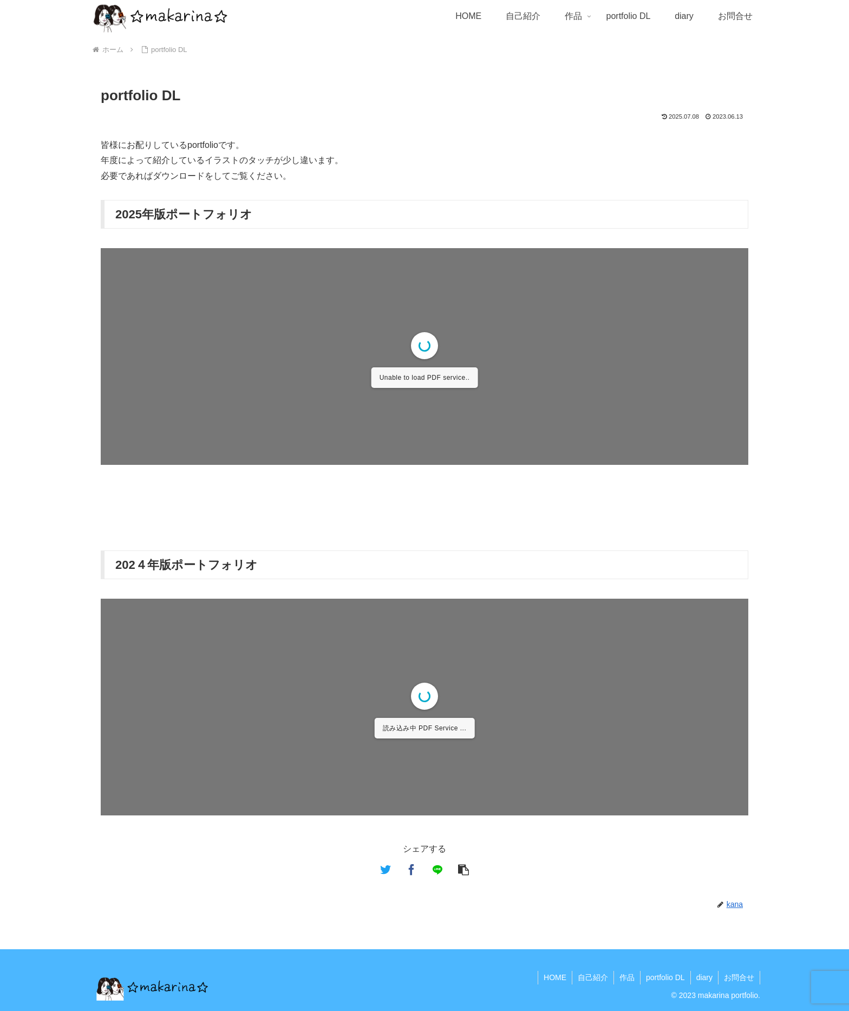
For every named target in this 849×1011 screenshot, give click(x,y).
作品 (627, 977)
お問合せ (739, 977)
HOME (555, 977)
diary (704, 977)
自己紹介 (593, 977)
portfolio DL (665, 977)
